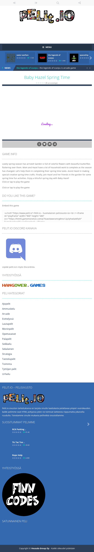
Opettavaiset (9, 333)
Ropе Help (17, 455)
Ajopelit (6, 303)
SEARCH (58, 3)
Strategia (7, 354)
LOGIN (14, 3)
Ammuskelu (8, 308)
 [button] (49, 144)
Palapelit (6, 338)
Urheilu (6, 374)
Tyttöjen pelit (9, 369)
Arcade (6, 313)
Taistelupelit (8, 359)
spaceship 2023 (86, 55)
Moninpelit (8, 328)
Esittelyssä (8, 318)
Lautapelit (7, 323)
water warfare (22, 55)
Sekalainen (8, 349)
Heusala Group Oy (40, 548)
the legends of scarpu (27, 68)
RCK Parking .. (19, 429)
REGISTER (36, 3)
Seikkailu (6, 343)
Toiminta (7, 364)
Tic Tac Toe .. (18, 442)
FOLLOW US (79, 3)
